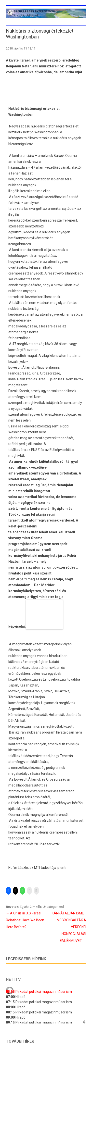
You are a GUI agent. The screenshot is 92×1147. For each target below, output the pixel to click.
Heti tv (13, 979)
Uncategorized (53, 907)
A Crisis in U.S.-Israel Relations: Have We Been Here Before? (25, 920)
